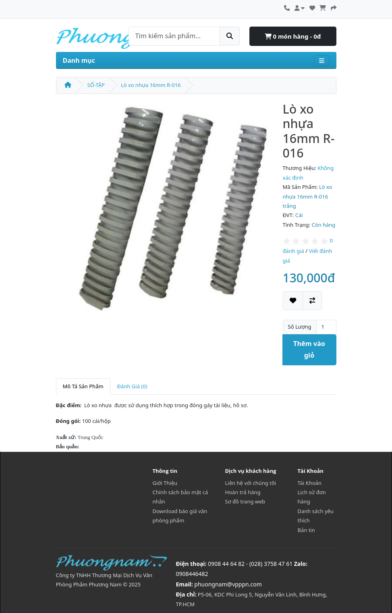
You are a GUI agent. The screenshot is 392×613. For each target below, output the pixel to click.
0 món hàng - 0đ (293, 36)
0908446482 (192, 574)
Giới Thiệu (165, 483)
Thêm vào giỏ (309, 349)
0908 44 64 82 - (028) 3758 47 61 (250, 563)
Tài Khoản (310, 483)
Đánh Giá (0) (132, 386)
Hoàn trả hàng (243, 492)
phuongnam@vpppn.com (227, 584)
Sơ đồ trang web (245, 501)
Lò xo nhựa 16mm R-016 (151, 85)
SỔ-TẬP (96, 85)
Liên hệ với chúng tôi (250, 483)
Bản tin (306, 530)
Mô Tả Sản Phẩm (83, 386)
